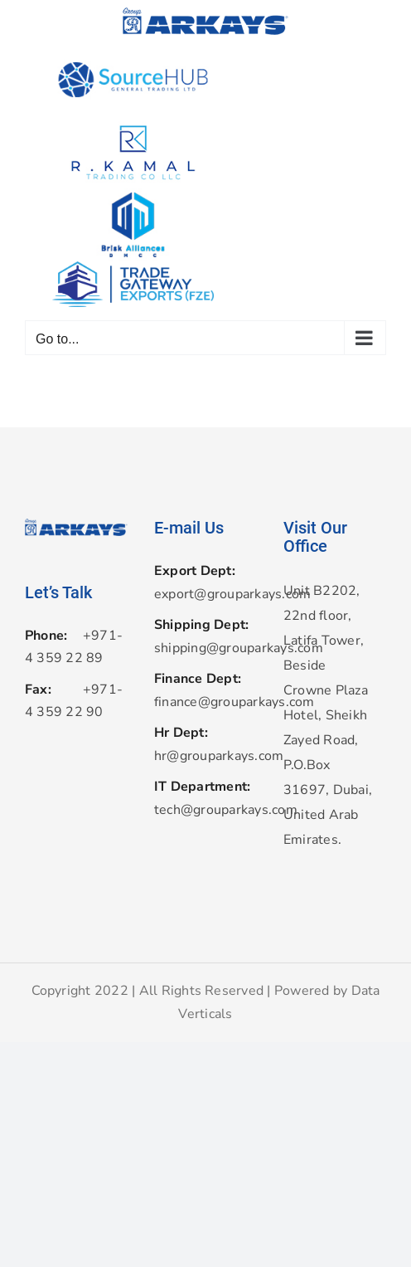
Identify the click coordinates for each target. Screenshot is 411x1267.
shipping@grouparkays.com (205, 648)
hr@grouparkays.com (205, 756)
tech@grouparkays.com (205, 810)
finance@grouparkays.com (205, 702)
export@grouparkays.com (205, 594)
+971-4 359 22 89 (74, 647)
